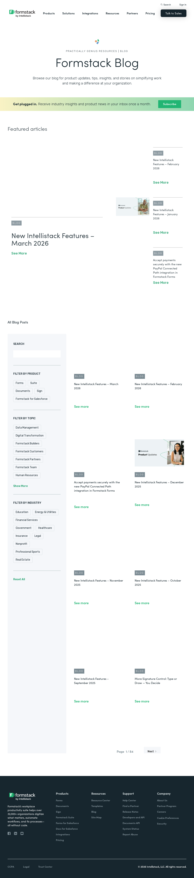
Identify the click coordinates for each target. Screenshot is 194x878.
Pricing (150, 13)
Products (49, 13)
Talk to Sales (173, 13)
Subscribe (169, 104)
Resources (112, 13)
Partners (132, 13)
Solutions (68, 13)
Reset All (19, 579)
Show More (20, 486)
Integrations (90, 13)
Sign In (182, 4)
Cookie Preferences (168, 818)
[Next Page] (152, 751)
